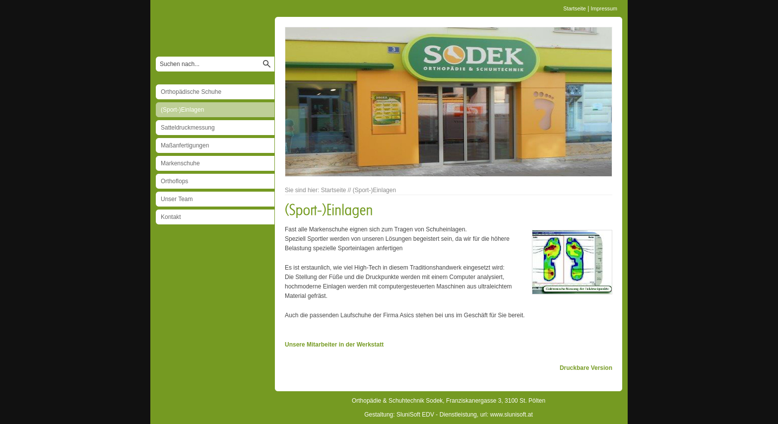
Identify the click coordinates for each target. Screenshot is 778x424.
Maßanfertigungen (185, 145)
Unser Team (177, 199)
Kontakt (171, 216)
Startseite (574, 8)
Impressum (604, 8)
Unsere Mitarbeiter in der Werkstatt (334, 344)
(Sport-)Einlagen (182, 109)
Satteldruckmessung (188, 127)
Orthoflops (174, 181)
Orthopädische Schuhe (191, 91)
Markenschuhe (180, 163)
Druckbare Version (586, 367)
